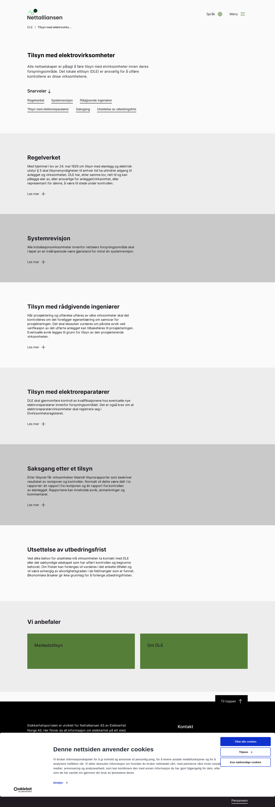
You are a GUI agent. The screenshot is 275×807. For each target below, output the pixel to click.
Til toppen (231, 701)
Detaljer (58, 792)
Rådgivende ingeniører (96, 100)
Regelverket (35, 100)
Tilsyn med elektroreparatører (48, 109)
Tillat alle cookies (245, 751)
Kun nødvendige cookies (245, 772)
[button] (214, 14)
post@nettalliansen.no (193, 736)
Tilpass (245, 762)
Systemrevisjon (62, 100)
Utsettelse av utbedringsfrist (116, 109)
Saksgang (83, 109)
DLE (30, 27)
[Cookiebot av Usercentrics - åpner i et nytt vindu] (22, 800)
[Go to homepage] (45, 14)
